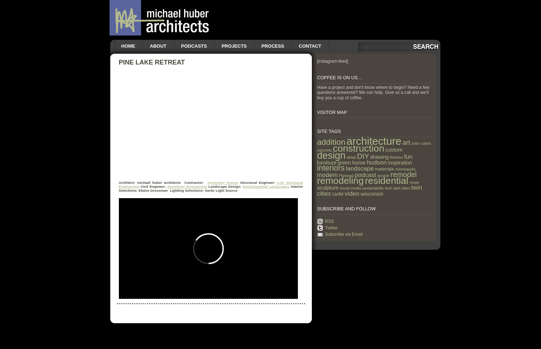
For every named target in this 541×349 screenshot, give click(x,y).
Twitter (331, 227)
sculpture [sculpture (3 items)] (328, 188)
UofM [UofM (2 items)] (337, 194)
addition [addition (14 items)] (331, 142)
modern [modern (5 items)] (327, 174)
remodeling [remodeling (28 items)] (340, 180)
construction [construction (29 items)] (358, 148)
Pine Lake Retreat (152, 62)
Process (272, 46)
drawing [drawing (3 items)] (379, 157)
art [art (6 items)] (406, 142)
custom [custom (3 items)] (394, 150)
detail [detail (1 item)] (351, 157)
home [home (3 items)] (359, 163)
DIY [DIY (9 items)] (363, 156)
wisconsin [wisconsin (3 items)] (372, 194)
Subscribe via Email (344, 234)
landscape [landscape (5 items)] (360, 168)
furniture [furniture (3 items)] (327, 163)
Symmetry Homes (222, 183)
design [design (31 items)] (331, 155)
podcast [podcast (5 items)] (365, 174)
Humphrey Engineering (187, 186)
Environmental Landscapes (266, 186)
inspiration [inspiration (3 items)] (400, 163)
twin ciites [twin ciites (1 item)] (401, 188)
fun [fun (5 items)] (408, 156)
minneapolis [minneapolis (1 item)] (405, 169)
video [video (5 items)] (352, 193)
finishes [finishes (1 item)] (396, 157)
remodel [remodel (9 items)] (404, 174)
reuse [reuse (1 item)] (414, 182)
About (158, 46)
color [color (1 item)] (415, 143)
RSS (329, 221)
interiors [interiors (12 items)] (331, 167)
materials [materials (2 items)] (384, 169)
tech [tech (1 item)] (388, 188)
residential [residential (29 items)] (386, 180)
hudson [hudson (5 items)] (377, 162)
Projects (234, 46)
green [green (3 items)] (344, 163)
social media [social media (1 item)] (350, 188)
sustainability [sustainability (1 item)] (373, 188)
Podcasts (194, 46)
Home (128, 46)
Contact (310, 46)
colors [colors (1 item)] (426, 143)
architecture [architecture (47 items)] (374, 141)
